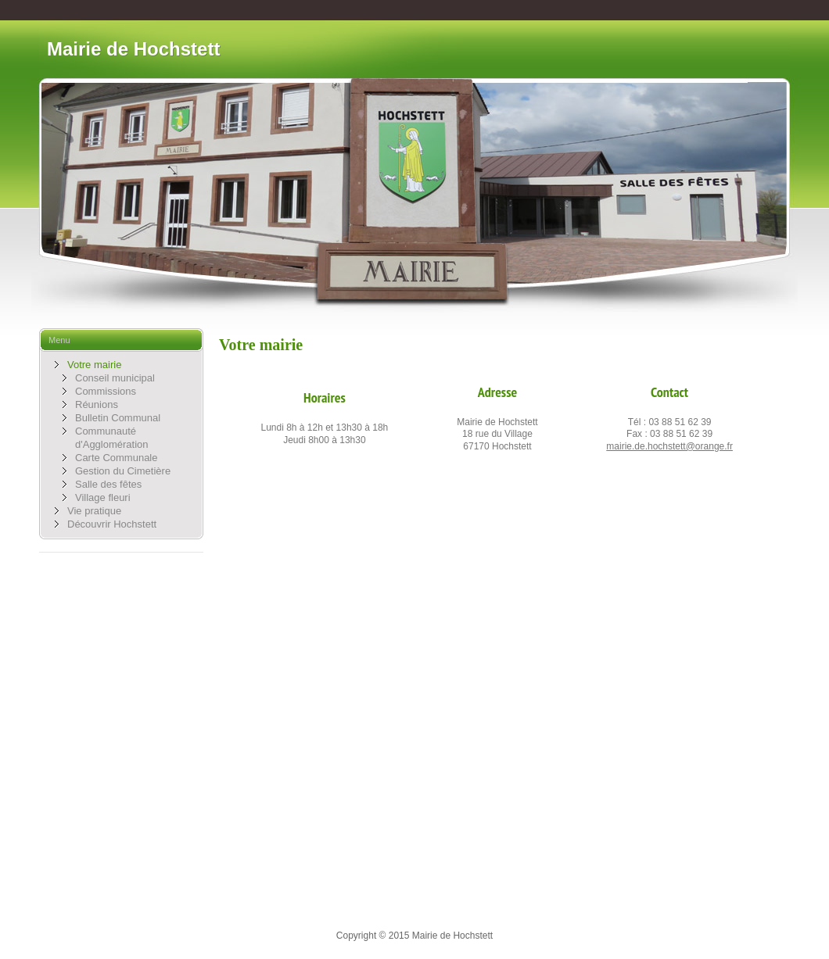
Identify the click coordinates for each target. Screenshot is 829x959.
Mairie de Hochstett (133, 48)
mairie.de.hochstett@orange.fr (669, 446)
